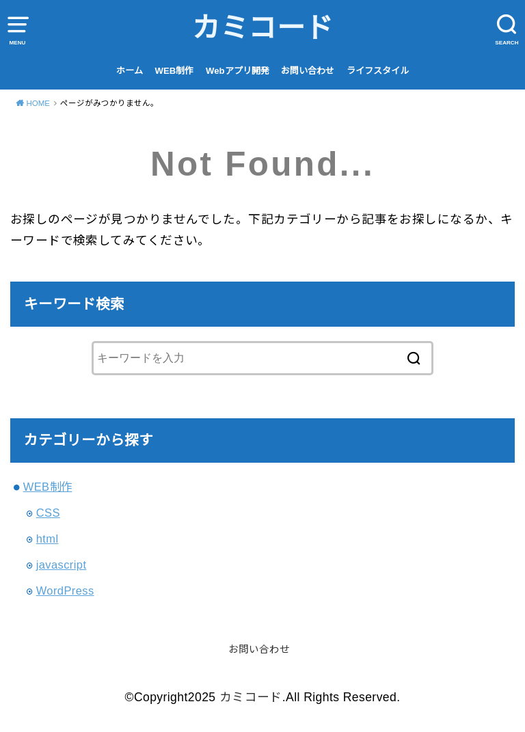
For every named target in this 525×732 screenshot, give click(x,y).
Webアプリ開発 (237, 71)
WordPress (65, 590)
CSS (48, 512)
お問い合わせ (307, 71)
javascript (61, 564)
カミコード (263, 28)
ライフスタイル (378, 71)
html (47, 538)
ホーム (129, 71)
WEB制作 (174, 71)
